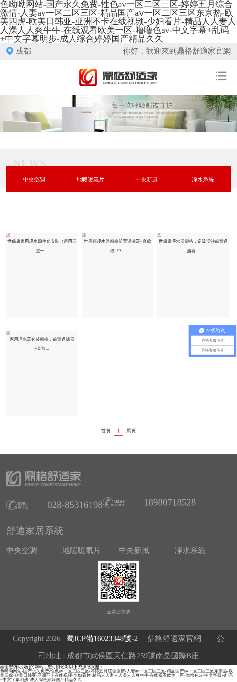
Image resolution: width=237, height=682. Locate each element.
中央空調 (34, 179)
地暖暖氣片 (90, 179)
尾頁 (131, 430)
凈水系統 (203, 179)
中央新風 (146, 179)
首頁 (106, 430)
